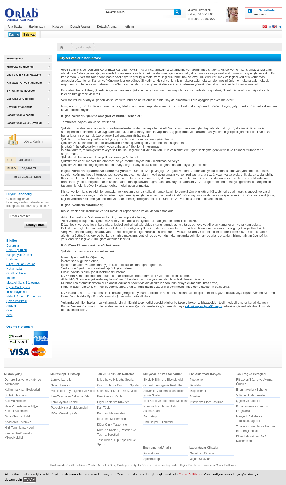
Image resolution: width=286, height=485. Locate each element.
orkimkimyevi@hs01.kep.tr (203, 306)
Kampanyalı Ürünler (19, 255)
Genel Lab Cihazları (203, 453)
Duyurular (12, 245)
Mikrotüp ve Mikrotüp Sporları (116, 379)
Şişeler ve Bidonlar (248, 401)
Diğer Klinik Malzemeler (112, 424)
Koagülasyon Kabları (110, 396)
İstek (9, 315)
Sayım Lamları (60, 385)
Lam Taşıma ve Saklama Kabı (70, 396)
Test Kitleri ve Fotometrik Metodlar (165, 401)
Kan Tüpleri (104, 407)
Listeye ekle (35, 225)
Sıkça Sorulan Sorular (20, 264)
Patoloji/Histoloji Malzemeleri (69, 407)
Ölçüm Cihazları (200, 459)
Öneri (9, 310)
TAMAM (29, 479)
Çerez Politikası (16, 301)
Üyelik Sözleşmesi (18, 287)
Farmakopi (150, 416)
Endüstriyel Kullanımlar (158, 422)
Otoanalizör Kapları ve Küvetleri (117, 391)
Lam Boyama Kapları (64, 402)
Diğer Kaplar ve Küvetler (113, 402)
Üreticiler (12, 259)
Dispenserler (198, 391)
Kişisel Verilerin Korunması (23, 296)
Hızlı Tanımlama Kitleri (19, 427)
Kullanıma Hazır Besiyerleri (22, 389)
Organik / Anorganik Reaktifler (162, 385)
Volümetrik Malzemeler (251, 395)
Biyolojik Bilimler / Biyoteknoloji (163, 379)
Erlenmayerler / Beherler (252, 389)
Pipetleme (196, 379)
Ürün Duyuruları (16, 250)
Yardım (11, 278)
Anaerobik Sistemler (18, 422)
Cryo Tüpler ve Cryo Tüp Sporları (118, 385)
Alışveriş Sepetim (267, 10)
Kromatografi (151, 453)
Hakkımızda (14, 268)
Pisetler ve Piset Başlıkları (207, 402)
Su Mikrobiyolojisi (16, 395)
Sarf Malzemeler (15, 401)
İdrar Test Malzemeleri (111, 419)
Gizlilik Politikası (16, 273)
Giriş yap (29, 34)
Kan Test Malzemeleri (111, 413)
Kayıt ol (14, 34)
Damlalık (195, 385)
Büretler (195, 396)
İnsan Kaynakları (17, 292)
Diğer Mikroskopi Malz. (65, 413)
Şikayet (11, 305)
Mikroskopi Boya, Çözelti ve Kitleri (73, 391)
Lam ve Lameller (62, 379)
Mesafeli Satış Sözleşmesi (23, 282)
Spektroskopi (151, 459)
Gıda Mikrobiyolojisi (17, 416)
